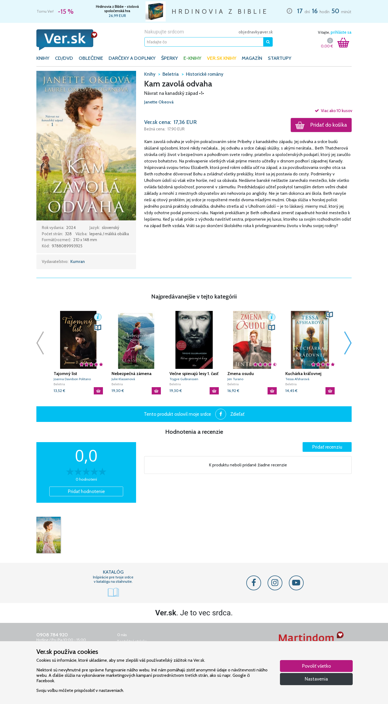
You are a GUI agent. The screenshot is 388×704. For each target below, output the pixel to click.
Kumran (77, 261)
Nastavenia (316, 679)
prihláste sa (341, 32)
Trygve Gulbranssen (183, 379)
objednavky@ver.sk (255, 32)
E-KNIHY (192, 58)
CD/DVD (64, 58)
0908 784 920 (52, 635)
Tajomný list (65, 373)
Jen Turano (235, 379)
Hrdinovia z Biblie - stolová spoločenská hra (117, 8)
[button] (86, 145)
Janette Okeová (159, 102)
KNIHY (42, 58)
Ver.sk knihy (221, 58)
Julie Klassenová (123, 379)
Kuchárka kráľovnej (303, 373)
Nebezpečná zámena (131, 373)
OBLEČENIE (91, 58)
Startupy (279, 58)
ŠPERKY (169, 58)
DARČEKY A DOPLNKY (132, 58)
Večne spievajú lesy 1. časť (193, 373)
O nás (122, 634)
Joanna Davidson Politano (72, 379)
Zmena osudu (240, 373)
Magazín (252, 58)
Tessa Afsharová (297, 379)
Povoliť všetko (316, 666)
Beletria (59, 384)
